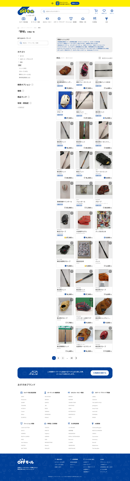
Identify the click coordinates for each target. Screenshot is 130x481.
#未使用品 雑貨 (73, 42)
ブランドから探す (59, 464)
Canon (22, 411)
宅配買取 (86, 472)
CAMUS (94, 433)
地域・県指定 (25, 103)
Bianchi (47, 445)
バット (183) (22, 68)
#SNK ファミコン (87, 45)
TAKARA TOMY (72, 402)
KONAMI (71, 399)
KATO (70, 417)
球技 (35, 28)
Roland (46, 417)
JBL (46, 405)
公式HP (85, 462)
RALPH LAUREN (25, 436)
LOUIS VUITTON (25, 427)
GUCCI (23, 430)
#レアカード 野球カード (64, 43)
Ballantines (95, 445)
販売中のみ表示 (105, 58)
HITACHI (23, 408)
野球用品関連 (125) (24, 77)
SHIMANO (94, 414)
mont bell (94, 411)
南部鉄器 (71, 430)
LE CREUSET (72, 427)
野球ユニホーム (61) (25, 74)
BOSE (46, 408)
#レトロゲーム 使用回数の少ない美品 (77, 47)
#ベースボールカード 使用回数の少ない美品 (98, 48)
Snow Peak (95, 408)
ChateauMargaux (96, 427)
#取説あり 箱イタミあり (92, 43)
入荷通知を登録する (99, 373)
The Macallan (95, 448)
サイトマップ (103, 472)
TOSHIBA (23, 405)
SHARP (23, 402)
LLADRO (71, 442)
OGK (46, 439)
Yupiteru (47, 433)
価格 (21, 90)
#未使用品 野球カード (63, 42)
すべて (21, 56)
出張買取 (86, 469)
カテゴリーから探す (60, 462)
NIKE (22, 439)
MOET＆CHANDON (97, 430)
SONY (22, 396)
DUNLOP (47, 448)
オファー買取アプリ (89, 467)
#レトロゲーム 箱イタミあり (78, 43)
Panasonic (23, 399)
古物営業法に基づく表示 (106, 467)
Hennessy (94, 439)
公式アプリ (86, 464)
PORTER (23, 445)
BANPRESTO (72, 414)
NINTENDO (71, 405)
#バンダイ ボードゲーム (76, 45)
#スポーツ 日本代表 (95, 42)
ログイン (72, 464)
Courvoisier (95, 436)
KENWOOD (47, 414)
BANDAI (71, 396)
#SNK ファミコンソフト (99, 45)
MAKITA (47, 430)
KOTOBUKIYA (72, 411)
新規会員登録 (73, 462)
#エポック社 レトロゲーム (79, 50)
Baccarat (71, 439)
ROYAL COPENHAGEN (74, 436)
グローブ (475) (23, 71)
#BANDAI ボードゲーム (63, 45)
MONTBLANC (72, 448)
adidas (94, 396)
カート (72, 467)
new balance (24, 442)
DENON (47, 399)
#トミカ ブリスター (62, 47)
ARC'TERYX (24, 448)
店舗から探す (58, 467)
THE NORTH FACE (97, 402)
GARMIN (47, 436)
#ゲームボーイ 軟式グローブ (65, 50)
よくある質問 (103, 469)
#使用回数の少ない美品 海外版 (95, 47)
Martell (94, 442)
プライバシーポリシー (105, 462)
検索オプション (25, 84)
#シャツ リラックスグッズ (79, 48)
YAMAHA (47, 411)
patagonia (95, 405)
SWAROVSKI (72, 445)
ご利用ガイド (103, 464)
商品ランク (24, 97)
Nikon (22, 414)
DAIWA (94, 417)
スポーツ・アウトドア (26, 28)
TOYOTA (47, 427)
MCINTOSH (48, 396)
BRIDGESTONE (48, 442)
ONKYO (47, 402)
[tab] (23, 19)
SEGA (70, 408)
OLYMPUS (23, 417)
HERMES (23, 433)
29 (71, 358)
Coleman (94, 399)
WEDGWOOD (72, 433)
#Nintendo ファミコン (92, 50)
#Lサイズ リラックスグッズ (64, 48)
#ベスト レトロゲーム (83, 42)
